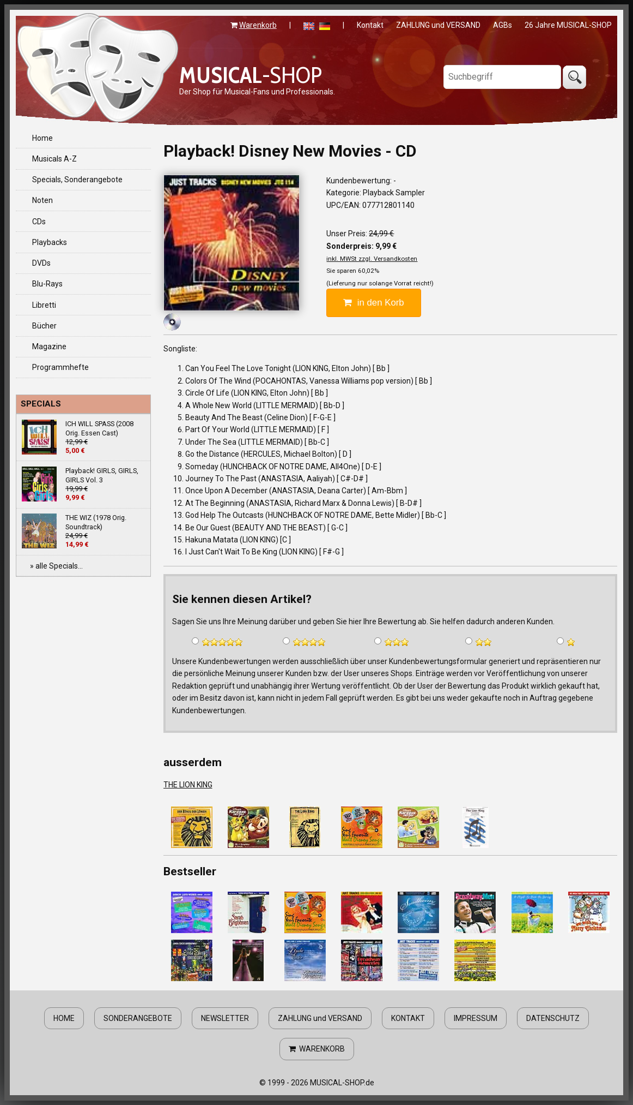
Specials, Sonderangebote (77, 179)
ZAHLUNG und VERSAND (438, 25)
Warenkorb (258, 25)
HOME (64, 1018)
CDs (39, 221)
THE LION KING (187, 784)
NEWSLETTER (225, 1018)
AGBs (502, 25)
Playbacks (49, 242)
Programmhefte (60, 367)
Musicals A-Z (54, 158)
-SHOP (250, 75)
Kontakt (370, 25)
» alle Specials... (56, 566)
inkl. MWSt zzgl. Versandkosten (371, 258)
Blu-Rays (47, 283)
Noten (42, 200)
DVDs (41, 263)
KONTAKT (408, 1018)
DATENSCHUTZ (553, 1018)
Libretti (44, 305)
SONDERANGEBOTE (138, 1018)
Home (42, 138)
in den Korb (373, 302)
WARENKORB (317, 1048)
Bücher (44, 325)
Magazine (49, 346)
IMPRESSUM (475, 1018)
